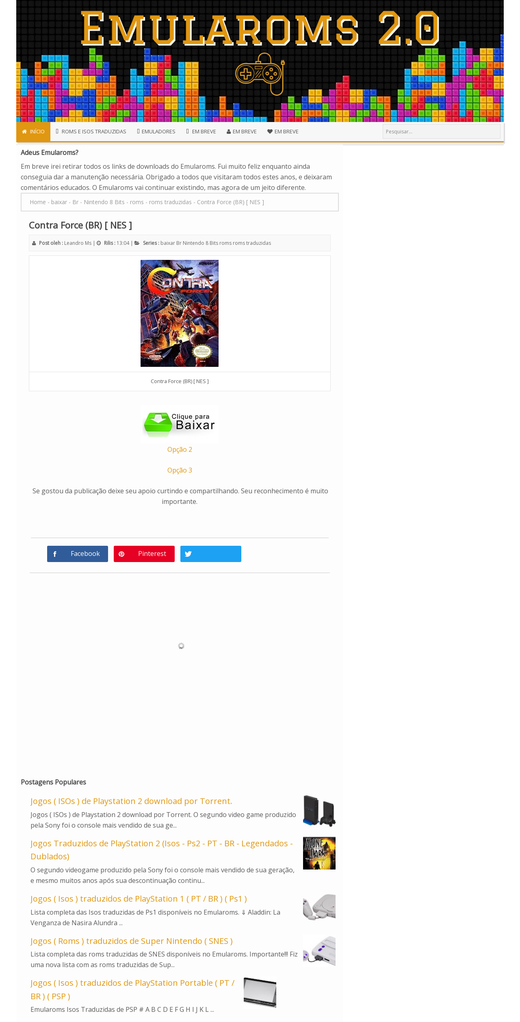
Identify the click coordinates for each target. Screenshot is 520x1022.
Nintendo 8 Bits (200, 243)
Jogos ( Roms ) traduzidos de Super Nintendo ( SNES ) (131, 940)
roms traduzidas (252, 243)
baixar (167, 243)
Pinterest (152, 553)
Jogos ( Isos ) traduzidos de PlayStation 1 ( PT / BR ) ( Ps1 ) (138, 898)
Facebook (85, 553)
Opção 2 (179, 449)
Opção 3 (179, 470)
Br (179, 243)
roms (225, 243)
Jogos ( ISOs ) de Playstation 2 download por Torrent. (131, 800)
